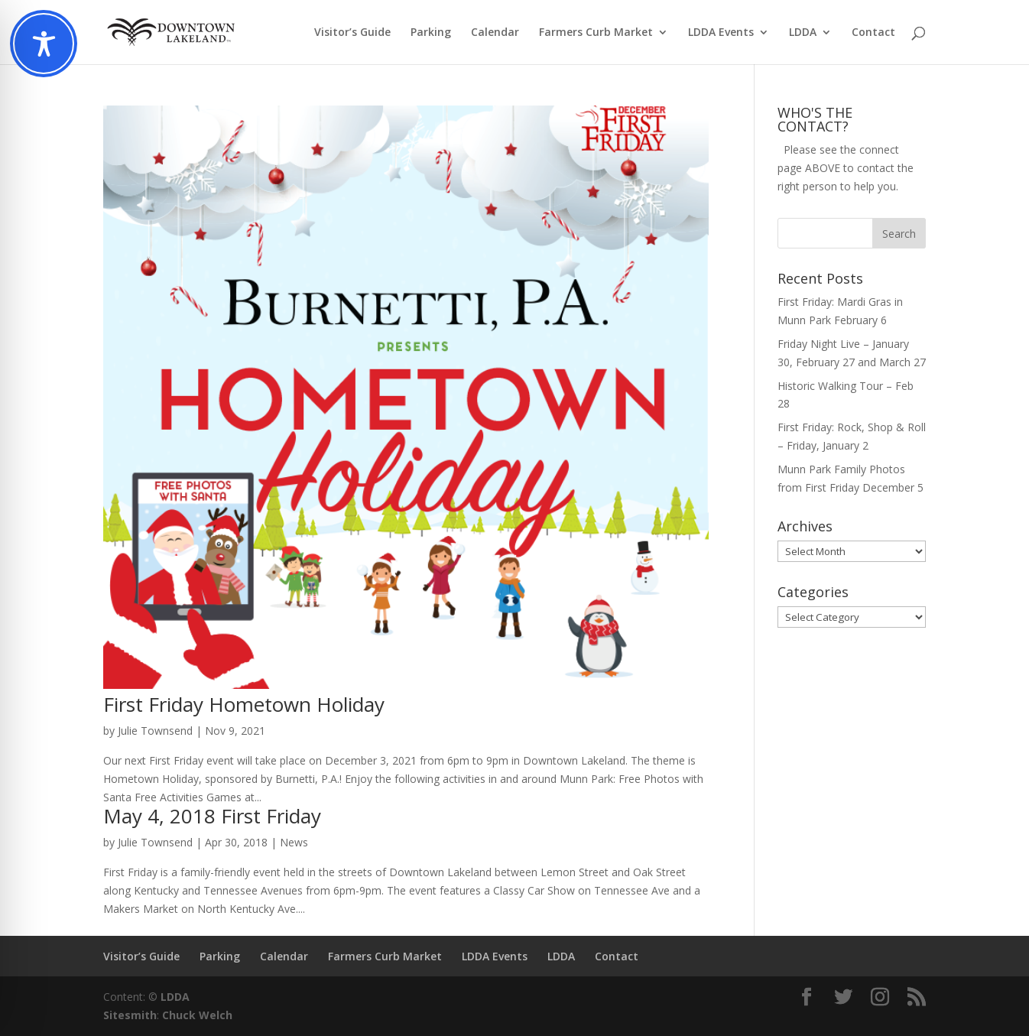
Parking (431, 33)
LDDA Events (721, 33)
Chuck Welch (197, 1015)
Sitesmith (130, 1015)
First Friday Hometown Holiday (244, 704)
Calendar (495, 33)
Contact (873, 33)
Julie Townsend (155, 730)
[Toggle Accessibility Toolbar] (43, 43)
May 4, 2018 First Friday (212, 816)
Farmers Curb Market (596, 33)
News (294, 842)
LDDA (802, 33)
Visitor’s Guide (352, 33)
